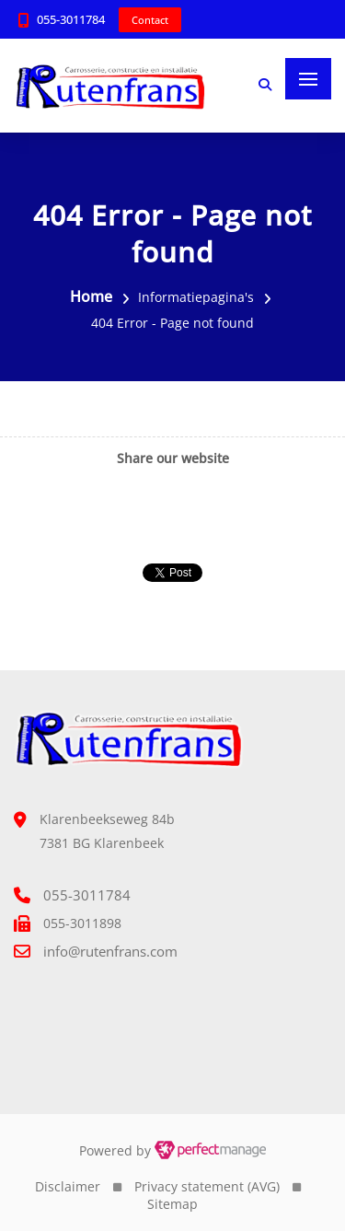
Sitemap (172, 1204)
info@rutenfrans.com (110, 951)
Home (91, 296)
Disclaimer (67, 1186)
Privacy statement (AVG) (207, 1186)
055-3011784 (71, 19)
